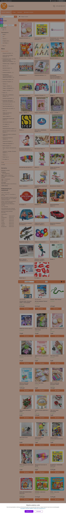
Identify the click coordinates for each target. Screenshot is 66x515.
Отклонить (38, 511)
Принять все (29, 511)
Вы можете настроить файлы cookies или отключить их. (32, 508)
